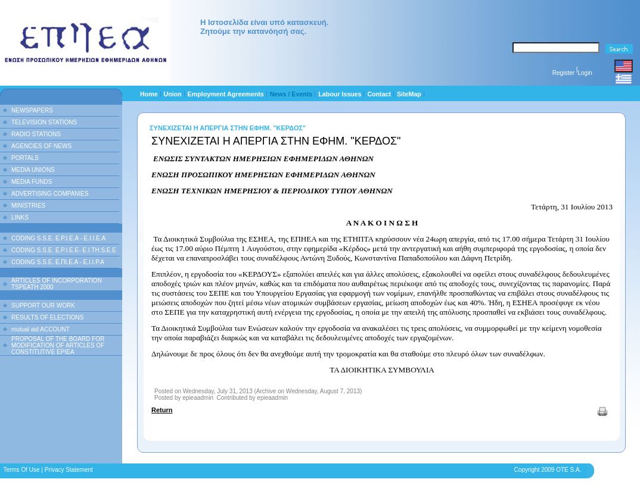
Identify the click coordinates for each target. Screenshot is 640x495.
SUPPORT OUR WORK (43, 305)
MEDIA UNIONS (33, 170)
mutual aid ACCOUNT (40, 329)
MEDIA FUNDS (31, 181)
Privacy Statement (69, 469)
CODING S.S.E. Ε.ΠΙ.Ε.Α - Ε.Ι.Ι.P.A (57, 262)
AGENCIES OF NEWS (41, 146)
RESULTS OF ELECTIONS (47, 317)
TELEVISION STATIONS (44, 122)
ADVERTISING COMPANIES (50, 193)
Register (563, 73)
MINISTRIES (28, 205)
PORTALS (25, 158)
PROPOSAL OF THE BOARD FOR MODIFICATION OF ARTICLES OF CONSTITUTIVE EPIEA (57, 345)
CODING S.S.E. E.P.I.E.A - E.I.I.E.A (58, 238)
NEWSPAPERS (32, 110)
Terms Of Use (21, 469)
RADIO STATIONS (36, 134)
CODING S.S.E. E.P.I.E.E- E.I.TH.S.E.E (63, 250)
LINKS (20, 217)
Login (584, 73)
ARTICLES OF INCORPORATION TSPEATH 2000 (56, 283)
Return (161, 409)
